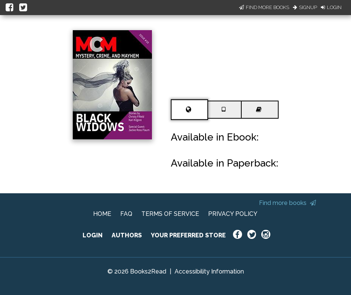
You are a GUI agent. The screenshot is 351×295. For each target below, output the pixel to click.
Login (331, 7)
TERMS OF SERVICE (170, 213)
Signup (305, 7)
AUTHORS (127, 235)
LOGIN (93, 235)
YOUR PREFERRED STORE (188, 235)
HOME (102, 213)
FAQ (126, 213)
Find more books (287, 202)
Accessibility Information (209, 271)
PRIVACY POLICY (233, 213)
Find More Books (264, 7)
